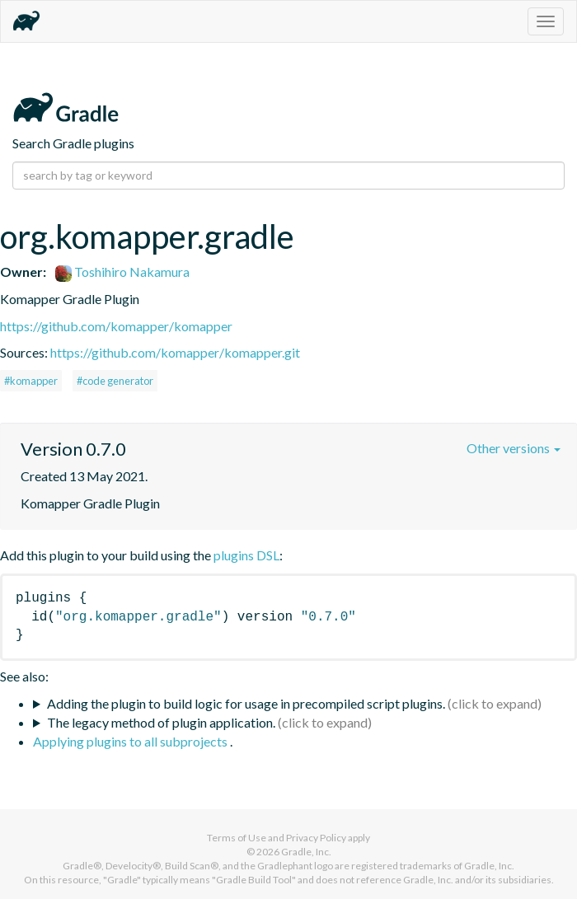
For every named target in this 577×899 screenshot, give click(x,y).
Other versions (514, 448)
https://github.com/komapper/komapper (116, 326)
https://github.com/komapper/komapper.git (175, 352)
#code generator (115, 380)
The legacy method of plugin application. (161, 722)
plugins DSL (246, 555)
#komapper (31, 380)
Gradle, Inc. (306, 851)
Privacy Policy (316, 837)
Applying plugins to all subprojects (131, 741)
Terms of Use (236, 837)
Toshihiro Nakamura (122, 271)
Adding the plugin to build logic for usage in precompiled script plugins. (246, 703)
